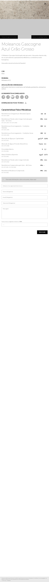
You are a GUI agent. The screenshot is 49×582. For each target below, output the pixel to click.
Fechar (9, 580)
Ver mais (4, 580)
